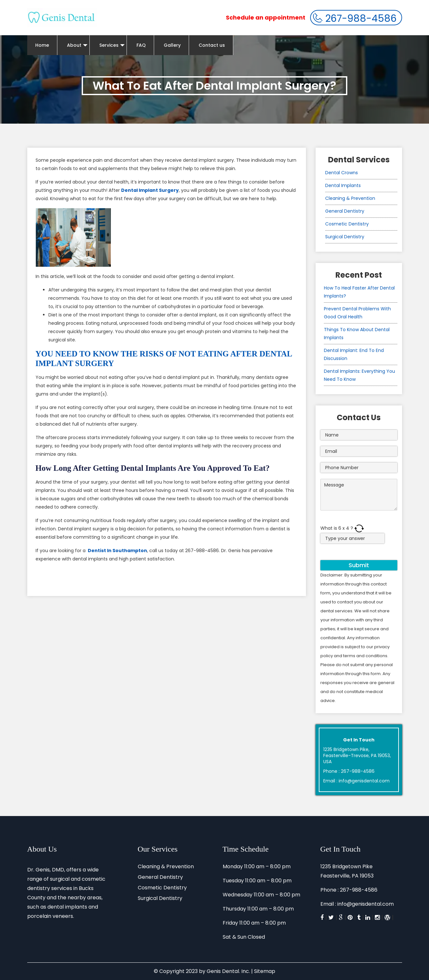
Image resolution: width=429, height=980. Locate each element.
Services (112, 45)
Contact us (212, 45)
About (77, 45)
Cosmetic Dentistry (347, 224)
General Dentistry (344, 211)
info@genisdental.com (364, 781)
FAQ (141, 45)
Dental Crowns (341, 172)
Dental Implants (343, 185)
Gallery (172, 45)
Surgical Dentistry (344, 236)
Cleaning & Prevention (350, 198)
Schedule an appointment (265, 17)
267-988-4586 (355, 18)
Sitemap (264, 971)
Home (42, 45)
